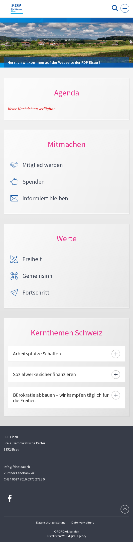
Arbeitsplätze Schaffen (37, 353)
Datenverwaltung (82, 522)
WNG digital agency (73, 536)
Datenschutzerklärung (50, 522)
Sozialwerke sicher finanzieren (44, 374)
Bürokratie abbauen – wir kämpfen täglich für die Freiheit (61, 397)
